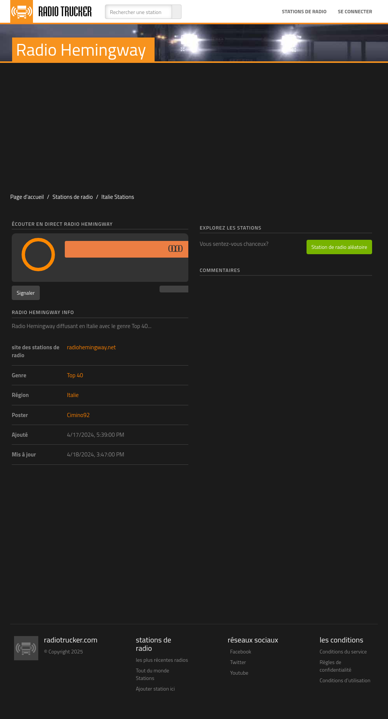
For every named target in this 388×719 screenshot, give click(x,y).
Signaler (26, 293)
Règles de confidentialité (336, 666)
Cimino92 (78, 415)
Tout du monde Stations (152, 674)
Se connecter (355, 11)
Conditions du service (343, 651)
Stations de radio (304, 11)
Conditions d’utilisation (345, 680)
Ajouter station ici (155, 688)
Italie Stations (118, 196)
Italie (73, 395)
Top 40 (75, 375)
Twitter (238, 662)
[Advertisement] (194, 123)
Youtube (239, 673)
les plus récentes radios (162, 660)
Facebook (240, 651)
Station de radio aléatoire (339, 247)
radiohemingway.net (91, 347)
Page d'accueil (27, 196)
